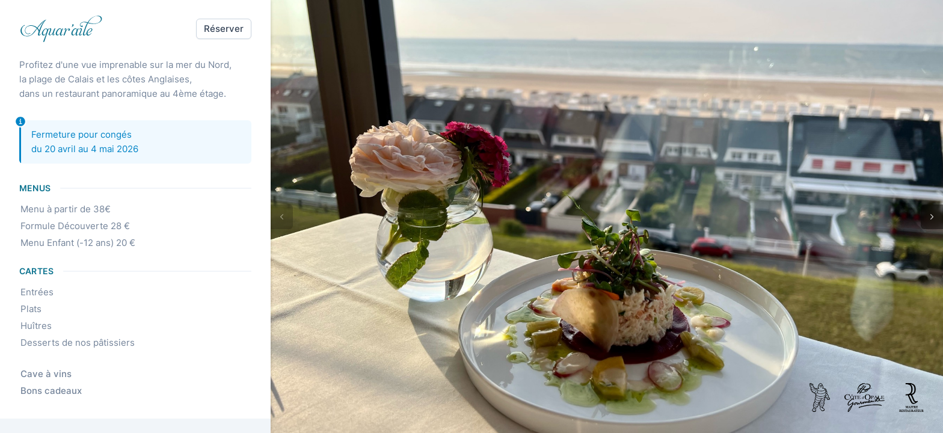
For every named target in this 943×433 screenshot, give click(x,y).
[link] (61, 28)
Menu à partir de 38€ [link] (69, 209)
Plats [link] (35, 309)
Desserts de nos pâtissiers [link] (81, 343)
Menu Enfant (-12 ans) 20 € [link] (82, 243)
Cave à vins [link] (50, 374)
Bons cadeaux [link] (55, 391)
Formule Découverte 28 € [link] (79, 226)
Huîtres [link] (40, 326)
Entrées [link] (41, 292)
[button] (223, 29)
